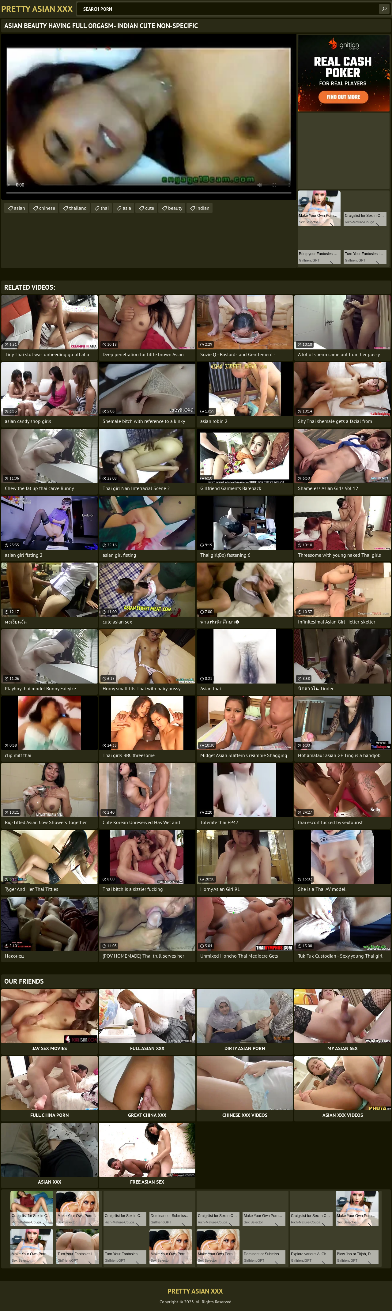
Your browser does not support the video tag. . (148, 117)
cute (149, 208)
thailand (78, 208)
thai (105, 208)
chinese (47, 208)
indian (202, 208)
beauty (175, 208)
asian (19, 208)
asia (127, 208)
